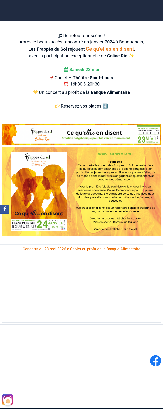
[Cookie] (8, 401)
